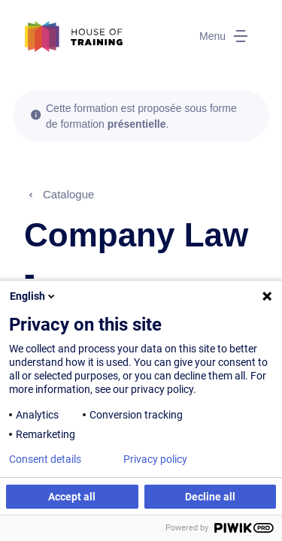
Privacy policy (155, 459)
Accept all (72, 497)
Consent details (45, 459)
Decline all (210, 497)
